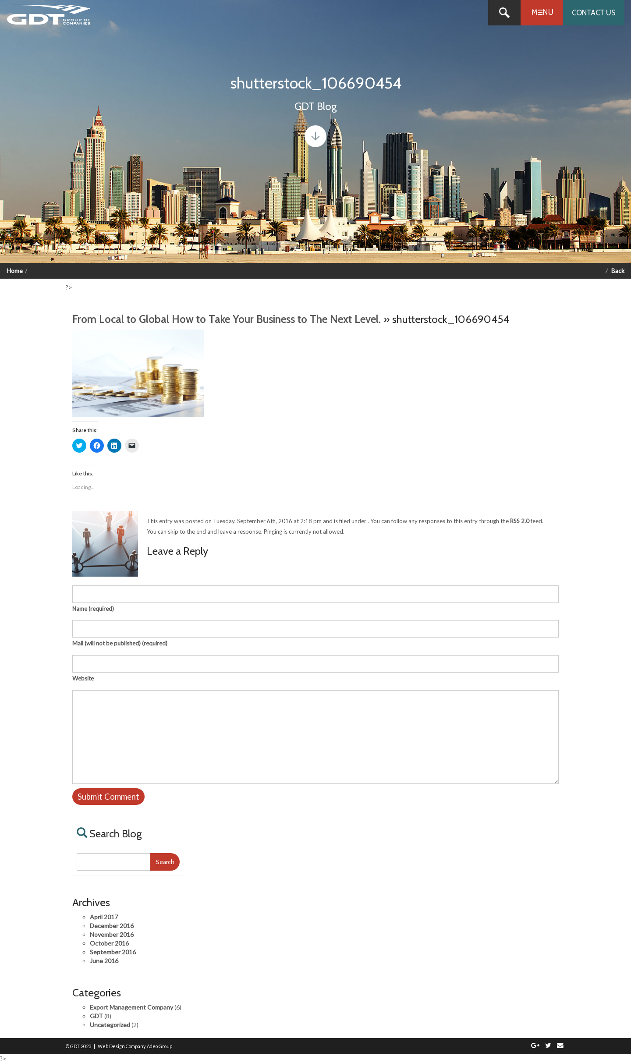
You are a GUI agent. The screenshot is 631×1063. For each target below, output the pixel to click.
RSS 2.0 (519, 520)
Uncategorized (110, 1024)
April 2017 (104, 917)
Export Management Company (131, 1007)
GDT (96, 1016)
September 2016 (113, 952)
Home (15, 270)
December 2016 (112, 925)
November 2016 (112, 934)
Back (617, 270)
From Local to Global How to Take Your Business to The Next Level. (226, 319)
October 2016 (109, 943)
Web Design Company (122, 1046)
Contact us (594, 12)
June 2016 (104, 960)
